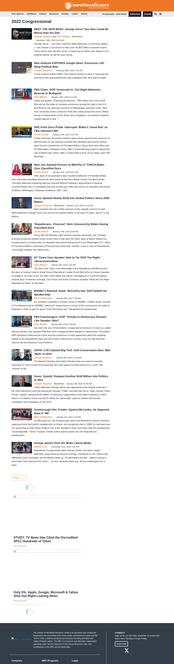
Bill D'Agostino (20, 546)
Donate (147, 14)
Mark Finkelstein (43, 298)
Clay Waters (40, 97)
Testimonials (108, 14)
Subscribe (135, 14)
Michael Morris (20, 601)
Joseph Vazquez (43, 36)
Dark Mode (121, 14)
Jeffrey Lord (40, 446)
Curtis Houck (41, 134)
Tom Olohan (63, 36)
